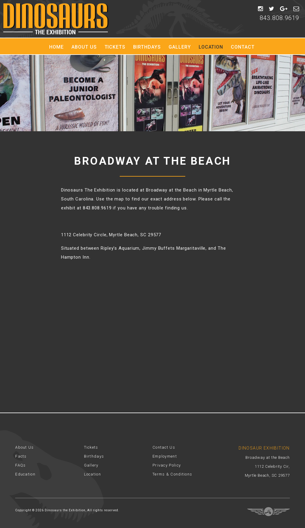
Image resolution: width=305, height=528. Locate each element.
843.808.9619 (279, 17)
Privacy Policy (166, 465)
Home (56, 47)
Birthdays (147, 47)
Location (211, 47)
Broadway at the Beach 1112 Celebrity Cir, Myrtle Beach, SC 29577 (267, 466)
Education (25, 474)
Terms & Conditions (172, 474)
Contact (243, 47)
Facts (21, 456)
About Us (84, 47)
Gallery (180, 47)
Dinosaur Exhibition (56, 19)
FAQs (20, 465)
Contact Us (163, 447)
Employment (164, 456)
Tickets (115, 47)
